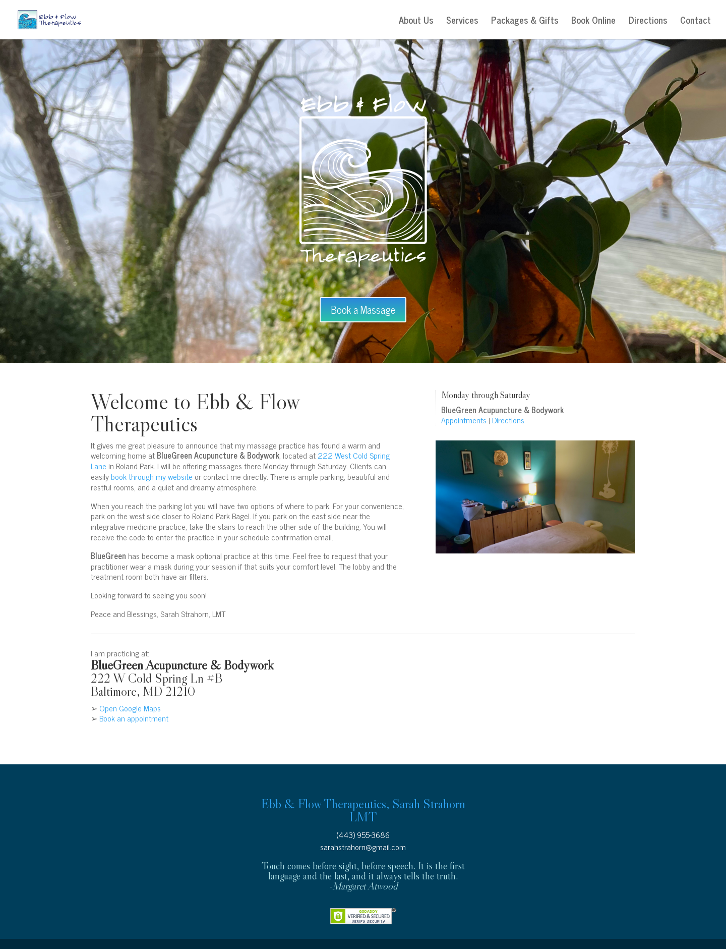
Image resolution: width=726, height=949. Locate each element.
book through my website (152, 476)
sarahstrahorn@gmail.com (363, 846)
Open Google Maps (130, 707)
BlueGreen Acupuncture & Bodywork (182, 665)
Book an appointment (133, 717)
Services (462, 21)
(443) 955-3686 (363, 834)
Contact (695, 21)
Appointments (464, 419)
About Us (416, 21)
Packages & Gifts (524, 21)
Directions (648, 21)
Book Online (593, 21)
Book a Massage (363, 309)
